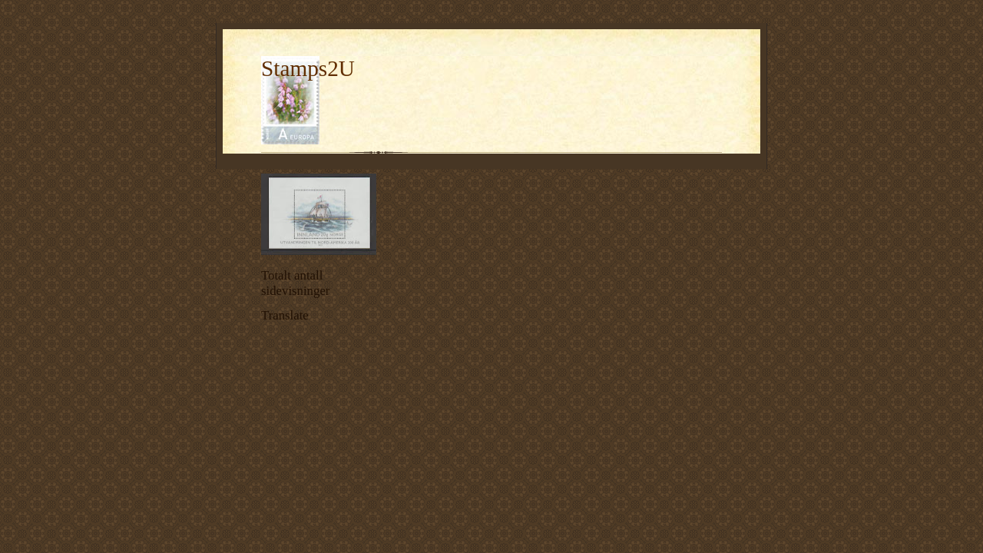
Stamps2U (308, 68)
